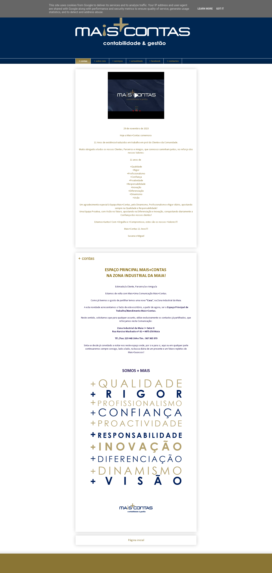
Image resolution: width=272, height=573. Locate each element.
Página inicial (136, 540)
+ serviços (117, 61)
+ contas (83, 61)
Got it (220, 8)
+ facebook (154, 61)
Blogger (164, 566)
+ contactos (173, 61)
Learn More (205, 8)
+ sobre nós (100, 61)
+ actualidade (136, 61)
